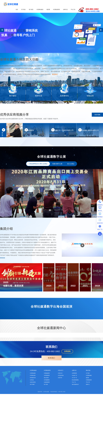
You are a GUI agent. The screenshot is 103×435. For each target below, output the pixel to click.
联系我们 (51, 399)
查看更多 (55, 81)
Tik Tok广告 (74, 418)
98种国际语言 (33, 418)
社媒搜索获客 (47, 423)
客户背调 (46, 425)
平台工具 (73, 9)
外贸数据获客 (56, 9)
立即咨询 (67, 392)
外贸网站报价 (33, 416)
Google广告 (74, 416)
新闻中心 (88, 425)
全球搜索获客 (47, 416)
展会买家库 (46, 418)
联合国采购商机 (75, 421)
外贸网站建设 (40, 9)
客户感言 (31, 9)
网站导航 (88, 411)
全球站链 (32, 421)
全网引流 (65, 9)
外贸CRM (60, 418)
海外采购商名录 (75, 425)
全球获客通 (74, 414)
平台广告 (74, 423)
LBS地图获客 (47, 421)
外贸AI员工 (60, 411)
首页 (17, 9)
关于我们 (23, 9)
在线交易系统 (33, 423)
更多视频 (97, 126)
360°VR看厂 (32, 425)
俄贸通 (48, 9)
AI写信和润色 (61, 416)
